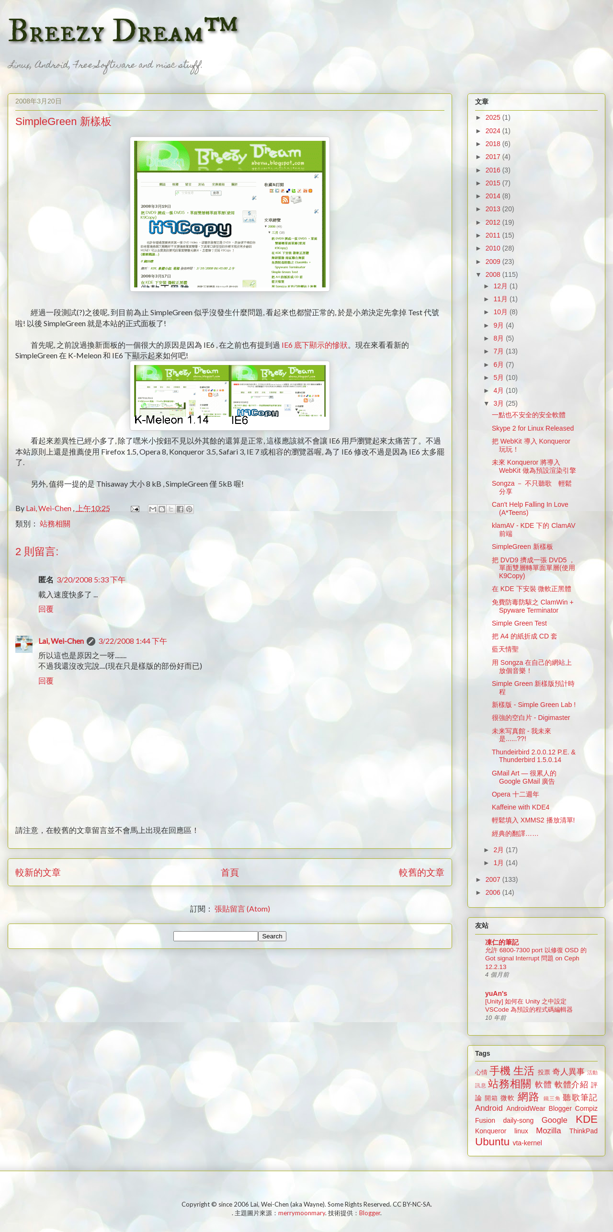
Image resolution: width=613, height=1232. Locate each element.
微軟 (507, 1098)
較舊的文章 (421, 872)
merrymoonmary (301, 1213)
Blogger (560, 1108)
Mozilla (548, 1130)
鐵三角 (552, 1098)
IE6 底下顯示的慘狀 (314, 344)
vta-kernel (527, 1143)
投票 (544, 1072)
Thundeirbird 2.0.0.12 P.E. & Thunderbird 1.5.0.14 (534, 756)
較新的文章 (38, 872)
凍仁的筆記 (502, 942)
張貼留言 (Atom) (242, 908)
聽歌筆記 (580, 1097)
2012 (494, 222)
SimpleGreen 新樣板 (522, 546)
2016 (494, 170)
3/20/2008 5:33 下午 (91, 579)
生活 (523, 1071)
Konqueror (490, 1131)
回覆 (46, 608)
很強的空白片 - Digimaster (531, 717)
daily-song (518, 1120)
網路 (529, 1097)
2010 (494, 248)
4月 (499, 390)
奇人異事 (568, 1071)
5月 (499, 377)
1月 (499, 863)
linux (521, 1131)
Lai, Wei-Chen (61, 640)
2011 (494, 235)
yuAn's (496, 993)
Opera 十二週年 (515, 794)
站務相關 (55, 523)
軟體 (543, 1084)
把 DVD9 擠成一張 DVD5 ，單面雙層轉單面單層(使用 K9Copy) (533, 568)
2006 (494, 892)
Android (489, 1108)
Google (555, 1120)
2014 (494, 196)
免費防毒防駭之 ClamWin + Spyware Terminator (533, 606)
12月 (501, 286)
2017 (494, 156)
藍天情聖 (505, 649)
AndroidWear (525, 1108)
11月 (501, 299)
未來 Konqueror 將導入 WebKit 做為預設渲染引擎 (534, 466)
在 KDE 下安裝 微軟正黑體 (531, 589)
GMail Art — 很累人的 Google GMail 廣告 (524, 777)
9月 (499, 325)
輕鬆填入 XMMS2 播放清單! (533, 820)
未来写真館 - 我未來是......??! (521, 735)
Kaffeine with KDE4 (520, 807)
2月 (499, 850)
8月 (499, 338)
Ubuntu (492, 1142)
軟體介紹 (572, 1084)
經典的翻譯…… (515, 833)
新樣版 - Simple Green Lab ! (534, 704)
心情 (481, 1072)
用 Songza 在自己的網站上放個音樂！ (532, 666)
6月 (499, 364)
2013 (494, 209)
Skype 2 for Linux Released (533, 428)
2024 (494, 131)
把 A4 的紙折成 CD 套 (524, 636)
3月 (499, 403)
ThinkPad (583, 1131)
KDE (587, 1119)
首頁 (230, 872)
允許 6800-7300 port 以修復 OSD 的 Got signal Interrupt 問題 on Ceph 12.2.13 (536, 958)
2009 (494, 261)
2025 (494, 117)
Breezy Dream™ (123, 32)
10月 (501, 312)
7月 (499, 351)
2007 (494, 879)
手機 (500, 1071)
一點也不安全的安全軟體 (529, 415)
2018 (494, 144)
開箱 (491, 1098)
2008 (494, 274)
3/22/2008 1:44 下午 (132, 640)
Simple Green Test (519, 623)
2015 (494, 183)
